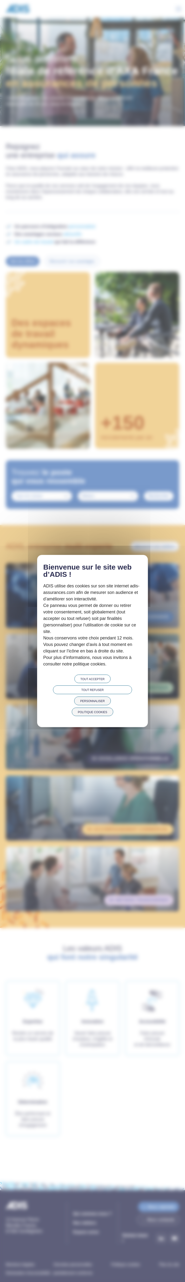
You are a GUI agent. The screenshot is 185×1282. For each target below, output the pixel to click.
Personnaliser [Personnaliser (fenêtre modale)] (92, 701)
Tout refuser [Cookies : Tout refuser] (92, 690)
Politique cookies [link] (92, 712)
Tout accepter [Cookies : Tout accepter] (92, 679)
